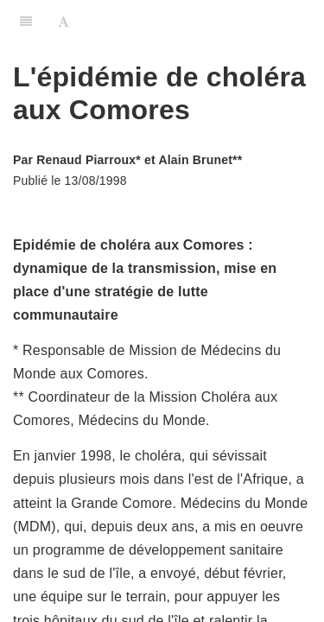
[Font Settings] (63, 21)
